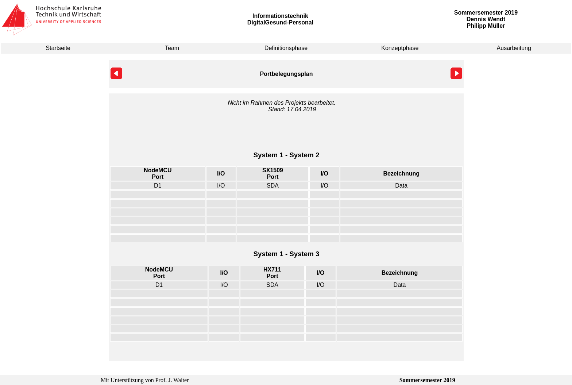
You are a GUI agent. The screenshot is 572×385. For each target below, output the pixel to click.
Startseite (58, 48)
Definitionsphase (286, 48)
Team (172, 48)
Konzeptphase (399, 48)
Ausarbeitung (514, 48)
